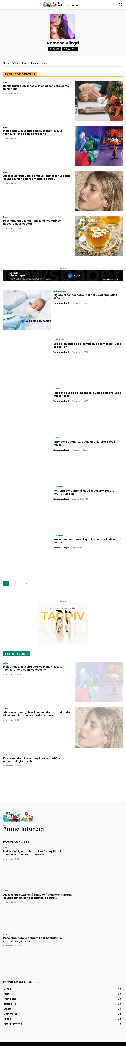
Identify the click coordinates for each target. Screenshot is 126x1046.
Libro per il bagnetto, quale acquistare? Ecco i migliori (84, 443)
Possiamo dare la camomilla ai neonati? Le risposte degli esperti (32, 222)
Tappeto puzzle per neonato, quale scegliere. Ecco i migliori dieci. (88, 394)
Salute (6, 217)
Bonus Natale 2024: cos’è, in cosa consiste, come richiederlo (36, 87)
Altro (5, 82)
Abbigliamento (61, 291)
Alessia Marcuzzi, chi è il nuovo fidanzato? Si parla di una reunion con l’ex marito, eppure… (36, 177)
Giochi (57, 389)
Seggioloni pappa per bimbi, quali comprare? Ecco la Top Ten (87, 345)
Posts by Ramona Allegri (34, 63)
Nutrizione (59, 339)
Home (6, 63)
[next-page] (27, 583)
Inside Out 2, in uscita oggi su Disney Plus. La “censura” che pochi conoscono (32, 132)
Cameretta (59, 486)
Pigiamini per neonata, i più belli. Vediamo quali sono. (85, 296)
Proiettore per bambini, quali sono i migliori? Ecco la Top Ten (88, 541)
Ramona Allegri (61, 303)
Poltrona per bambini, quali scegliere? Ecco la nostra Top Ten (84, 492)
